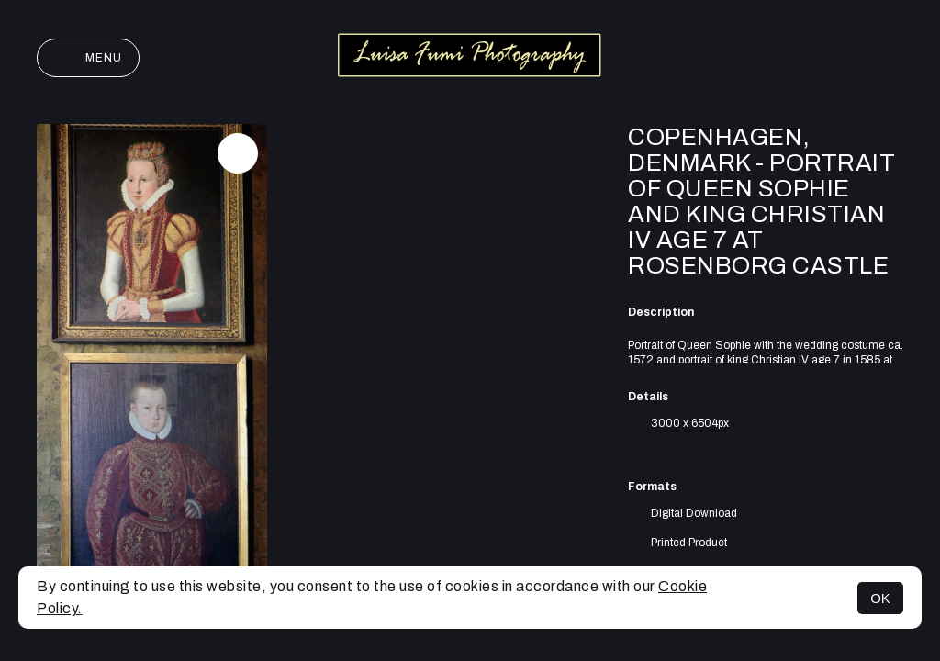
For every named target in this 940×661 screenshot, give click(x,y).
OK (880, 598)
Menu (88, 58)
